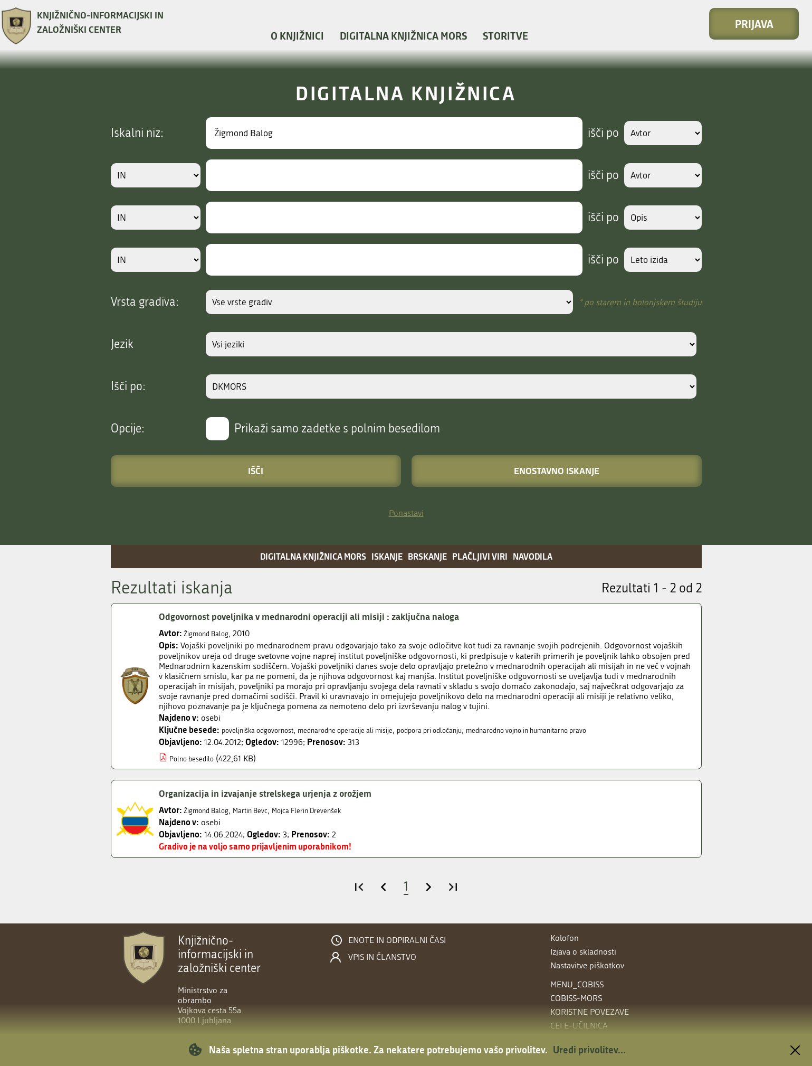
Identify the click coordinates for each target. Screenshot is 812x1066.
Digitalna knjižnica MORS (403, 36)
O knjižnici (297, 36)
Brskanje (427, 556)
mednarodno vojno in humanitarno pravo (596, 730)
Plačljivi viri (480, 556)
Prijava (754, 23)
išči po (593, 133)
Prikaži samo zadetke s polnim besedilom (337, 429)
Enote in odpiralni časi (397, 940)
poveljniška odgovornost (266, 730)
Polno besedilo (196, 758)
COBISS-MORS (576, 998)
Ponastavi (406, 513)
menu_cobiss (577, 984)
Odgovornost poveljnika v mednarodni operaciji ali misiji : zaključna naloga (331, 616)
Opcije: (128, 429)
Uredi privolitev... (589, 1049)
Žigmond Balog (211, 633)
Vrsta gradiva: (145, 302)
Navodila (532, 556)
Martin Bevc (264, 810)
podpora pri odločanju (476, 730)
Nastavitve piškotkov (587, 965)
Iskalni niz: (137, 133)
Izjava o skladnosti (583, 952)
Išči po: (128, 386)
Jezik (122, 344)
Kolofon (564, 938)
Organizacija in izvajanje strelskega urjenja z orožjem (281, 793)
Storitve (505, 36)
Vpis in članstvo (382, 957)
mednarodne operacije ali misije (372, 730)
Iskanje (387, 556)
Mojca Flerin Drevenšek (332, 810)
